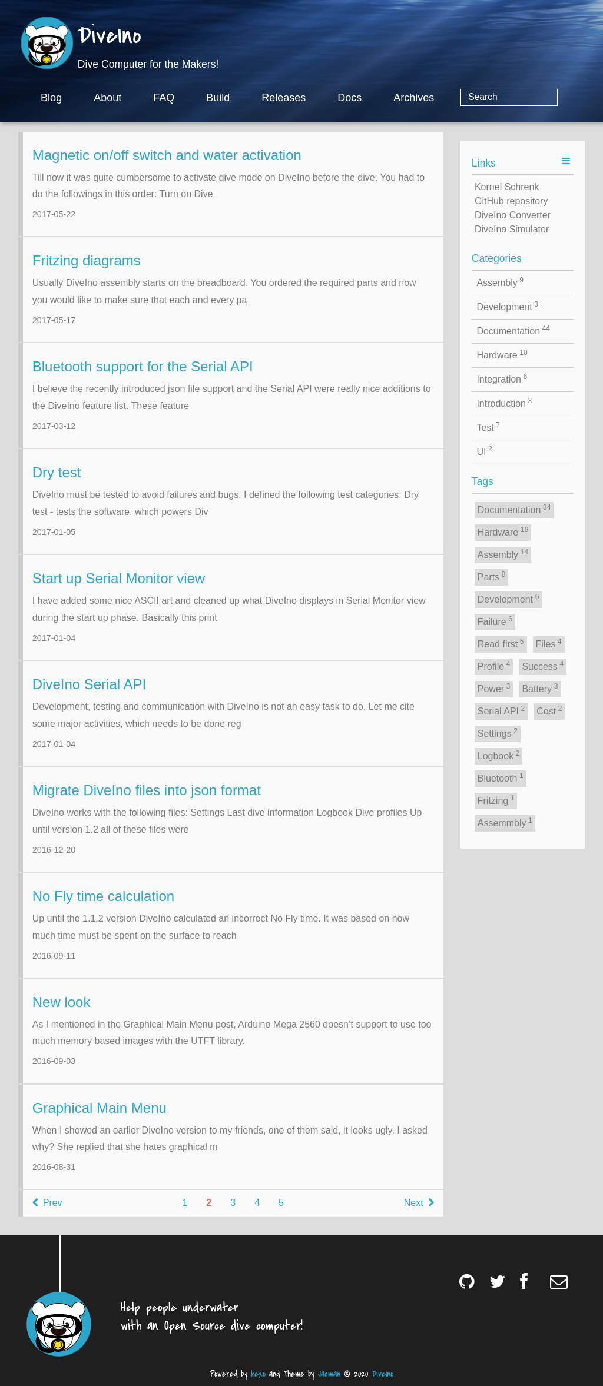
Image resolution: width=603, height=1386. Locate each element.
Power (494, 688)
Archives (461, 98)
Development (507, 306)
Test (488, 427)
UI (484, 451)
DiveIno (109, 36)
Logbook (499, 755)
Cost (549, 710)
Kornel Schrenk (507, 187)
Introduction (504, 402)
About (155, 98)
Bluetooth (501, 777)
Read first (501, 643)
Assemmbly (505, 822)
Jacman (329, 1374)
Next (419, 1212)
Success (543, 666)
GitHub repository (511, 201)
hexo (258, 1374)
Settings (498, 733)
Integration (501, 378)
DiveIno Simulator (512, 229)
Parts (492, 576)
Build (265, 98)
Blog (99, 98)
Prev (47, 1212)
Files (549, 643)
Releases (331, 98)
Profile (494, 666)
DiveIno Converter (513, 215)
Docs (397, 98)
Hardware (501, 354)
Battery (540, 688)
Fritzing (496, 800)
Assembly (500, 282)
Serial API (501, 710)
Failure (495, 621)
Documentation (513, 330)
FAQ (211, 98)
